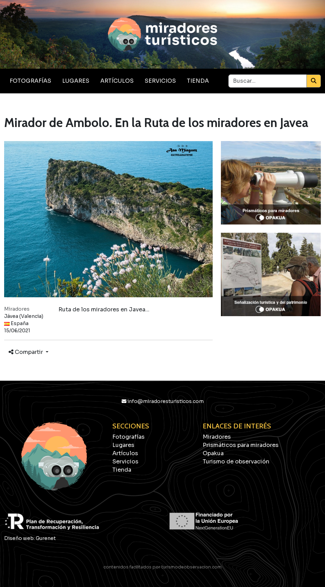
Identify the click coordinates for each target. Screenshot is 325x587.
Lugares (75, 80)
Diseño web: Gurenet (30, 538)
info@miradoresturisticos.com (163, 401)
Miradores (217, 436)
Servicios (160, 80)
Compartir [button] (26, 352)
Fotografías (30, 80)
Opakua (213, 453)
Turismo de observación (236, 461)
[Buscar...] (267, 81)
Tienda (198, 80)
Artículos (117, 80)
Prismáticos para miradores (241, 445)
